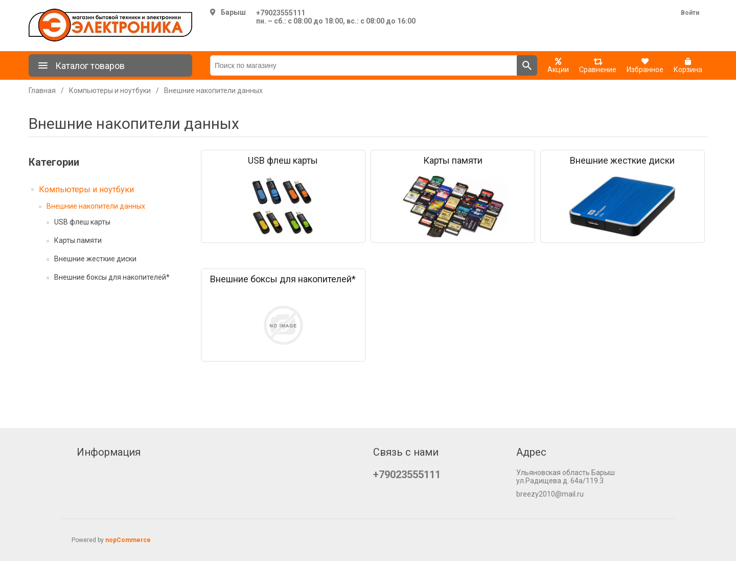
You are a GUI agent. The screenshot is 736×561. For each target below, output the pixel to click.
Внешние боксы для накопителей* (112, 277)
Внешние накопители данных (96, 206)
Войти (690, 12)
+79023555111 (280, 13)
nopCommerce (128, 540)
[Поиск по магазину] (363, 65)
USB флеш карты (82, 222)
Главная (42, 90)
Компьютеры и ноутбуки (86, 189)
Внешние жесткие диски (95, 259)
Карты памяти (78, 240)
